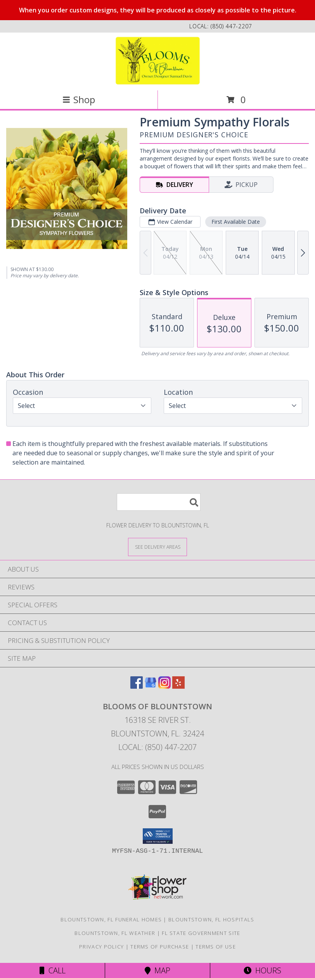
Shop (78, 99)
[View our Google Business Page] (150, 686)
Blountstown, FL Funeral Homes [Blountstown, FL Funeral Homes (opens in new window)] (111, 919)
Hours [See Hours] (262, 970)
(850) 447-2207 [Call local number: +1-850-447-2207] (231, 26)
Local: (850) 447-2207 (157, 747)
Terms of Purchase (159, 946)
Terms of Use (216, 946)
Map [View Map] (157, 970)
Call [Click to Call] (53, 970)
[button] (158, 836)
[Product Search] (159, 502)
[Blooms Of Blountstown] (157, 60)
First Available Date (235, 221)
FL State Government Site (201, 933)
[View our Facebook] (136, 686)
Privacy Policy (101, 946)
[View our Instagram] (164, 686)
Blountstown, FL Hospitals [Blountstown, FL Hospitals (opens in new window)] (211, 919)
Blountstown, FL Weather (114, 933)
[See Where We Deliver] (157, 546)
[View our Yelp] (178, 686)
